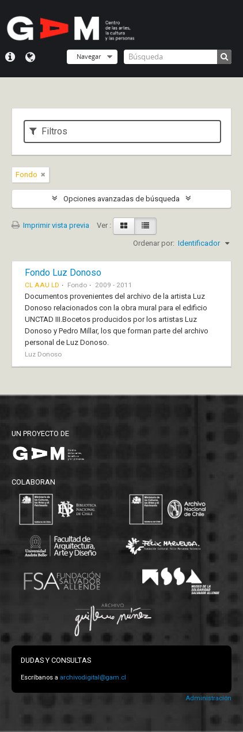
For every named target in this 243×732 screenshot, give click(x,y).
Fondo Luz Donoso (63, 272)
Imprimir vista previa (50, 225)
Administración (208, 698)
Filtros (48, 131)
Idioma (30, 57)
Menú (10, 57)
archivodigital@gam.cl (93, 677)
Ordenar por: (153, 243)
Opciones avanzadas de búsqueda (121, 198)
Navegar (89, 56)
